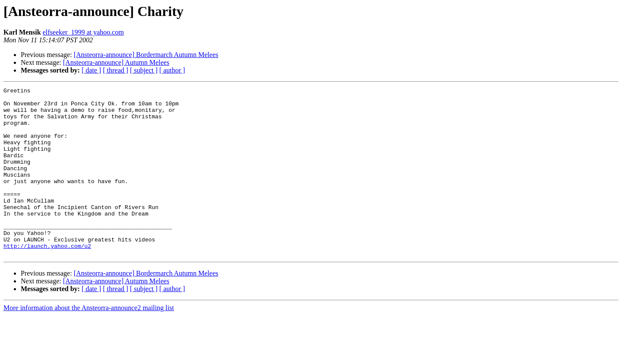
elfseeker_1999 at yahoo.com (83, 32)
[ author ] (172, 70)
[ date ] (91, 70)
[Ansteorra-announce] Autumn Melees (116, 62)
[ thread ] (115, 70)
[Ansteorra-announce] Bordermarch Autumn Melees (146, 54)
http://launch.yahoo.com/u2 (47, 278)
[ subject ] (144, 70)
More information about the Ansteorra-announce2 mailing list (88, 341)
